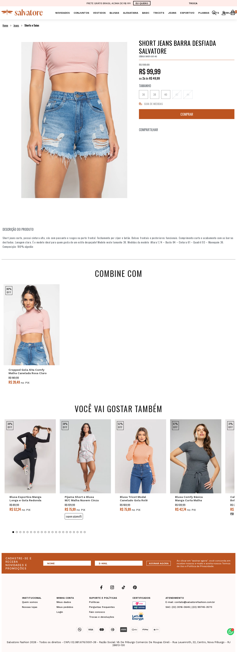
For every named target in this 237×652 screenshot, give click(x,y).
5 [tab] (27, 532)
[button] (230, 631)
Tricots (158, 12)
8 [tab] (38, 532)
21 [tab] (85, 532)
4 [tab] (24, 532)
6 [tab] (31, 532)
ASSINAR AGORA (159, 563)
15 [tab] (63, 532)
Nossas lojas (29, 607)
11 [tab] (49, 532)
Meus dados (64, 602)
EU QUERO (142, 3)
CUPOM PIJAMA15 (74, 516)
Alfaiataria (130, 12)
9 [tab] (42, 532)
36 (143, 94)
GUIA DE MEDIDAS (153, 104)
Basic (145, 12)
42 (176, 94)
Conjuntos (81, 12)
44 (188, 94)
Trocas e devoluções (101, 617)
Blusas (114, 12)
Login (60, 612)
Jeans (172, 12)
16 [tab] (67, 532)
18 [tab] (74, 532)
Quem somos (30, 602)
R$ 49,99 (154, 78)
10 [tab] (45, 532)
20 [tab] (81, 532)
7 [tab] (35, 532)
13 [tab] (56, 532)
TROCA (193, 3)
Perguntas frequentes (102, 607)
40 (165, 94)
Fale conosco (97, 612)
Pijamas (203, 12)
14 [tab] (60, 532)
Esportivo (187, 12)
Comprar (186, 114)
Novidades (62, 12)
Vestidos (99, 12)
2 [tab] (17, 532)
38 (154, 94)
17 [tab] (70, 532)
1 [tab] (13, 532)
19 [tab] (77, 532)
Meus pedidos (65, 607)
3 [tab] (20, 532)
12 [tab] (52, 532)
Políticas (94, 602)
